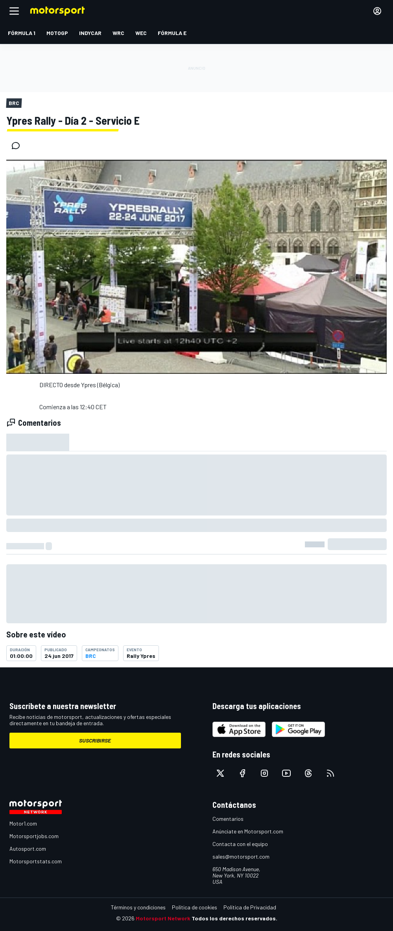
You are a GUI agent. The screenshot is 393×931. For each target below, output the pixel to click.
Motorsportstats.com (35, 861)
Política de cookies (194, 907)
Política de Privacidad (249, 907)
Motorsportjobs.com (34, 836)
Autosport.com (27, 848)
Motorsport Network (163, 918)
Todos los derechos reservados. (234, 918)
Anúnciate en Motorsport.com (247, 831)
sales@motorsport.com (240, 856)
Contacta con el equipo (240, 843)
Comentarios (228, 818)
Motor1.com (23, 823)
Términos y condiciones (138, 907)
